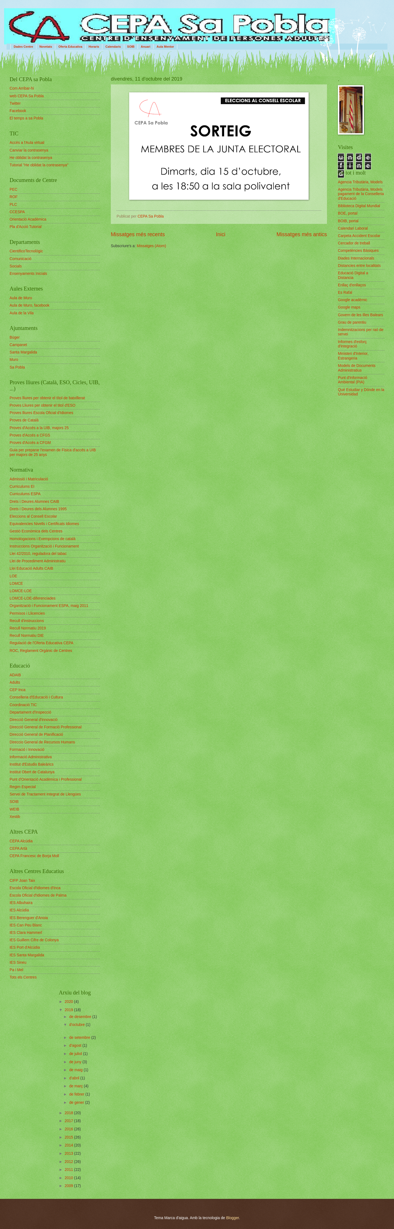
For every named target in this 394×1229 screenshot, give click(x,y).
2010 (69, 1178)
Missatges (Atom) (151, 246)
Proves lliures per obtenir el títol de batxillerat (47, 398)
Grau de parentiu (352, 322)
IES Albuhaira (21, 903)
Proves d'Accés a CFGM (30, 443)
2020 (69, 1002)
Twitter (15, 103)
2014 (69, 1145)
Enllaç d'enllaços (352, 285)
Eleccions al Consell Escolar (33, 516)
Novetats (45, 46)
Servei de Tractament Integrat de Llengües (45, 794)
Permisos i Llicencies (27, 613)
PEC (13, 189)
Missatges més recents (138, 234)
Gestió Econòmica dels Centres (36, 531)
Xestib (15, 817)
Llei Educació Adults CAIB (31, 568)
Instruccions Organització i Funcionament (44, 546)
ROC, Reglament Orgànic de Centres (41, 651)
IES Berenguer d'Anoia (29, 918)
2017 (69, 1121)
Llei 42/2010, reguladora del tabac (38, 554)
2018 (69, 1113)
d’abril (74, 1078)
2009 (69, 1186)
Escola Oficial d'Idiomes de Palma (38, 895)
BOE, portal (347, 213)
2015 (69, 1137)
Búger (15, 337)
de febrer (77, 1094)
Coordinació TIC (23, 705)
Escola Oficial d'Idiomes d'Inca (35, 888)
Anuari (145, 46)
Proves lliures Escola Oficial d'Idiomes (41, 413)
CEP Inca (17, 690)
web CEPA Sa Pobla (27, 96)
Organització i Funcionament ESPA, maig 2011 (49, 606)
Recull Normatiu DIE (27, 636)
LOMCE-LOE (21, 591)
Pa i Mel (16, 970)
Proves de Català (24, 420)
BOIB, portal (348, 221)
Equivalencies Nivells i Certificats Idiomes (44, 524)
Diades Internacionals (356, 258)
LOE (13, 576)
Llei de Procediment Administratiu (38, 561)
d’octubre (77, 1025)
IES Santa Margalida (27, 955)
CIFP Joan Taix (22, 881)
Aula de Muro (21, 298)
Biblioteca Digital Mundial (359, 206)
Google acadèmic (352, 300)
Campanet (18, 345)
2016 (69, 1129)
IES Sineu (18, 962)
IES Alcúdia (19, 910)
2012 (69, 1162)
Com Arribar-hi (22, 88)
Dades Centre (23, 46)
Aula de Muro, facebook (30, 305)
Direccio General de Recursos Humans (42, 742)
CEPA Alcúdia (21, 841)
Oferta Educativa (70, 46)
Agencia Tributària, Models (360, 182)
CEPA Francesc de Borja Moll (34, 856)
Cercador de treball (354, 243)
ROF (14, 197)
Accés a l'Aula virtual (27, 143)
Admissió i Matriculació (29, 479)
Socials (16, 266)
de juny (75, 1062)
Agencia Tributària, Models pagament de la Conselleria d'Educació (361, 194)
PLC (13, 205)
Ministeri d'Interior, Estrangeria (353, 356)
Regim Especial (23, 787)
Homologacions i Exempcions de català (43, 539)
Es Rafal (345, 292)
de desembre (80, 1017)
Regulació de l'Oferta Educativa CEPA (41, 643)
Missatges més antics (301, 234)
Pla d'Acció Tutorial (26, 227)
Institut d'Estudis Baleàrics (32, 764)
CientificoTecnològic (26, 251)
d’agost (75, 1045)
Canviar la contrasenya (29, 150)
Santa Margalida (23, 352)
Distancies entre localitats (359, 266)
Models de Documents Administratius (356, 368)
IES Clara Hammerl (26, 933)
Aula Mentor (165, 46)
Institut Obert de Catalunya (32, 772)
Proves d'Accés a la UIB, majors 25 (39, 428)
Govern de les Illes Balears (360, 315)
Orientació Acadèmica (28, 219)
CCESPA (17, 212)
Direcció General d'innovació (33, 720)
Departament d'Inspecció (30, 712)
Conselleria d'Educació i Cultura (36, 697)
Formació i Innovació (27, 750)
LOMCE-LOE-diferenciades (33, 598)
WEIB (14, 809)
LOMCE (16, 583)
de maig (76, 1070)
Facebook (18, 111)
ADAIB (15, 675)
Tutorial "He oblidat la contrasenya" (39, 165)
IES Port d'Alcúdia (25, 947)
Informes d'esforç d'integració (352, 344)
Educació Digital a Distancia (353, 275)
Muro (14, 360)
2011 (69, 1170)
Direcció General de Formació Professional (46, 727)
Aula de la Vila (22, 313)
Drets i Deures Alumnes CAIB (34, 502)
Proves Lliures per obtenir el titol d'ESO (42, 405)
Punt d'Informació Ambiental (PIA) (352, 380)
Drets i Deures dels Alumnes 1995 (38, 509)
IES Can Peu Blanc (26, 925)
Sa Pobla (17, 367)
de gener (77, 1102)
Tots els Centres (23, 977)
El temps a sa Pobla (26, 118)
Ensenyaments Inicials (28, 274)
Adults (15, 682)
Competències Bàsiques (358, 251)
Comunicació (20, 259)
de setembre (80, 1038)
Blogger (232, 1218)
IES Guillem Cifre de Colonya (34, 940)
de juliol (76, 1054)
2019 (69, 1010)
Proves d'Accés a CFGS (30, 435)
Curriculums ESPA (25, 494)
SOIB (131, 46)
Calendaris (113, 46)
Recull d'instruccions (27, 621)
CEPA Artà (18, 848)
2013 (69, 1153)
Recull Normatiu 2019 (28, 628)
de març (76, 1086)
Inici (220, 234)
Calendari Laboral (353, 228)
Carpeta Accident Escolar (359, 236)
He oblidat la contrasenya (31, 158)
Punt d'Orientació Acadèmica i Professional (46, 779)
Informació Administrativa (31, 757)
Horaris (94, 46)
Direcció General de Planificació (36, 734)
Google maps (349, 307)
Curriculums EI (22, 486)
